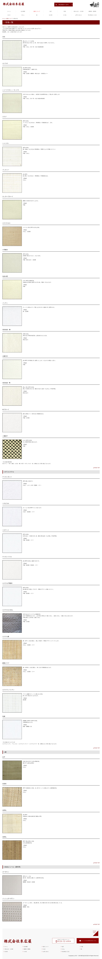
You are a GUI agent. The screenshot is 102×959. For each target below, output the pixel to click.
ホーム (9, 11)
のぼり (9, 15)
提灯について (37, 11)
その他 (64, 15)
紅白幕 (50, 15)
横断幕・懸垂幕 (92, 11)
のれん (23, 15)
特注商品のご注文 (92, 15)
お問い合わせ (78, 15)
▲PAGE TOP (96, 467)
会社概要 (23, 11)
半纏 (65, 11)
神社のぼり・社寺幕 (78, 11)
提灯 (51, 11)
